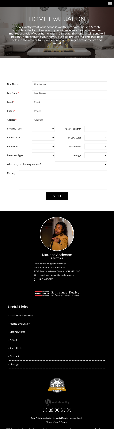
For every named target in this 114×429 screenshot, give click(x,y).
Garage (77, 155)
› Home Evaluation (19, 323)
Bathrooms (75, 146)
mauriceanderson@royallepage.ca (56, 275)
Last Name (13, 93)
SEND (57, 196)
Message (11, 173)
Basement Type (15, 155)
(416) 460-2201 (46, 279)
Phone (11, 110)
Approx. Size (13, 137)
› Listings (13, 364)
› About (12, 340)
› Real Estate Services (20, 315)
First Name (13, 84)
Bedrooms (12, 146)
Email (10, 101)
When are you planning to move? (24, 164)
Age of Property (73, 128)
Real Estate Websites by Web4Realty (49, 418)
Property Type (14, 128)
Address (11, 119)
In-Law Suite (74, 137)
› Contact (13, 356)
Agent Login (76, 418)
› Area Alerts (15, 348)
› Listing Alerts (16, 331)
